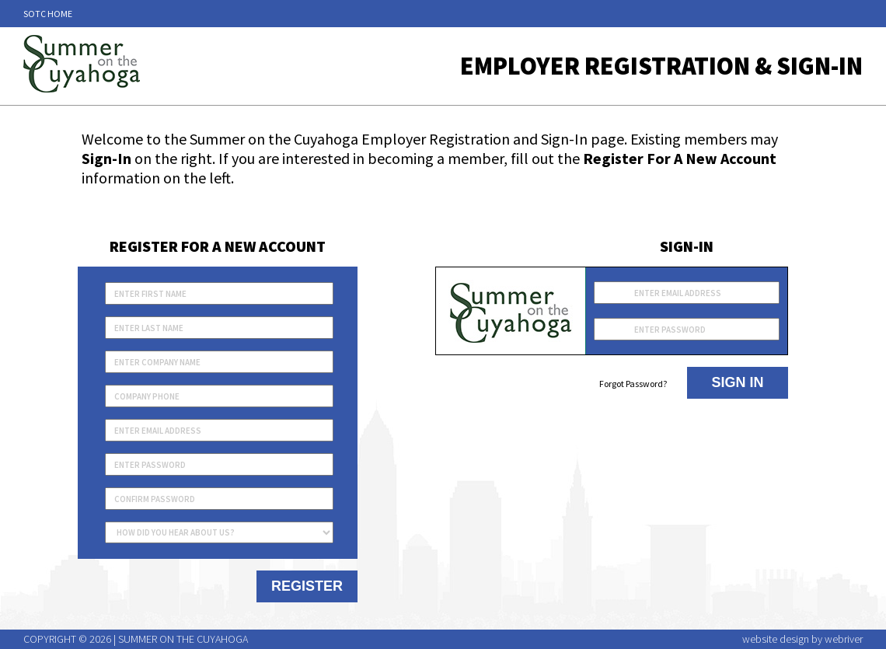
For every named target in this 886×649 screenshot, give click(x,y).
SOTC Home (47, 13)
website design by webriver (802, 639)
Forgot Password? (633, 383)
